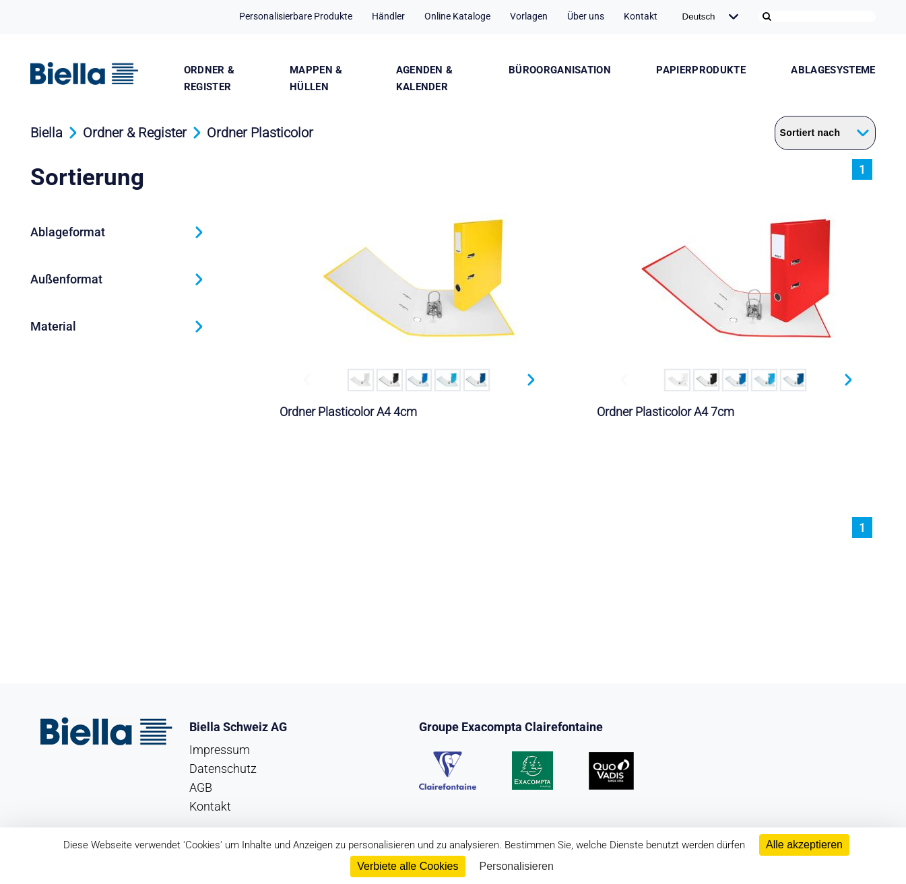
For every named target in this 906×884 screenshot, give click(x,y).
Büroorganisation (560, 70)
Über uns (585, 16)
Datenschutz (223, 768)
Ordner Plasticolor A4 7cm (665, 412)
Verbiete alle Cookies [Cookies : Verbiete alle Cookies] (407, 866)
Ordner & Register (209, 78)
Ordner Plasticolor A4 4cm (348, 412)
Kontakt (640, 16)
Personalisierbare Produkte (295, 16)
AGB (200, 787)
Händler (388, 16)
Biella (46, 133)
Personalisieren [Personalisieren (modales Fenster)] (517, 866)
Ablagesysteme (833, 70)
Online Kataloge (457, 16)
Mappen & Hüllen (316, 78)
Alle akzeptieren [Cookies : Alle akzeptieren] (804, 844)
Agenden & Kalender (424, 78)
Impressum (219, 750)
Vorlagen (529, 16)
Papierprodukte (700, 70)
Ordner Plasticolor (260, 133)
